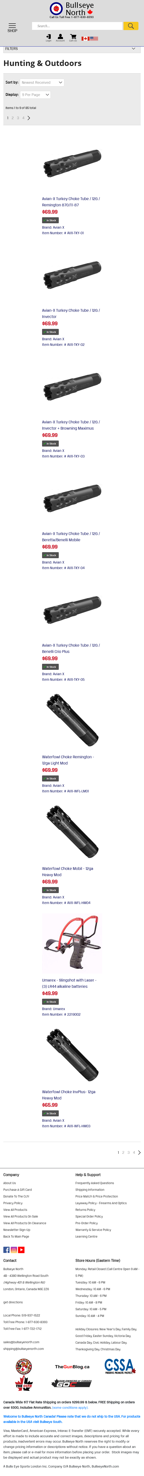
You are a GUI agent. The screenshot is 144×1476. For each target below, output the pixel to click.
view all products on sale (20, 1216)
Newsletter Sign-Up (16, 1230)
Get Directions (13, 1302)
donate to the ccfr (16, 1196)
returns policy (85, 1210)
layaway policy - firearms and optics (101, 1203)
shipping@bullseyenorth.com (23, 1349)
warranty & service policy (93, 1230)
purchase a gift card (17, 1189)
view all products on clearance (24, 1223)
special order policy (89, 1216)
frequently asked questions (94, 1183)
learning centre (86, 1236)
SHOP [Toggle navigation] (12, 28)
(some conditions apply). (70, 1408)
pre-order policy (86, 1223)
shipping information (89, 1189)
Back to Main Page (16, 1236)
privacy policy (12, 1203)
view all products (15, 1210)
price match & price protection (96, 1196)
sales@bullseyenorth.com (21, 1342)
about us (9, 1183)
